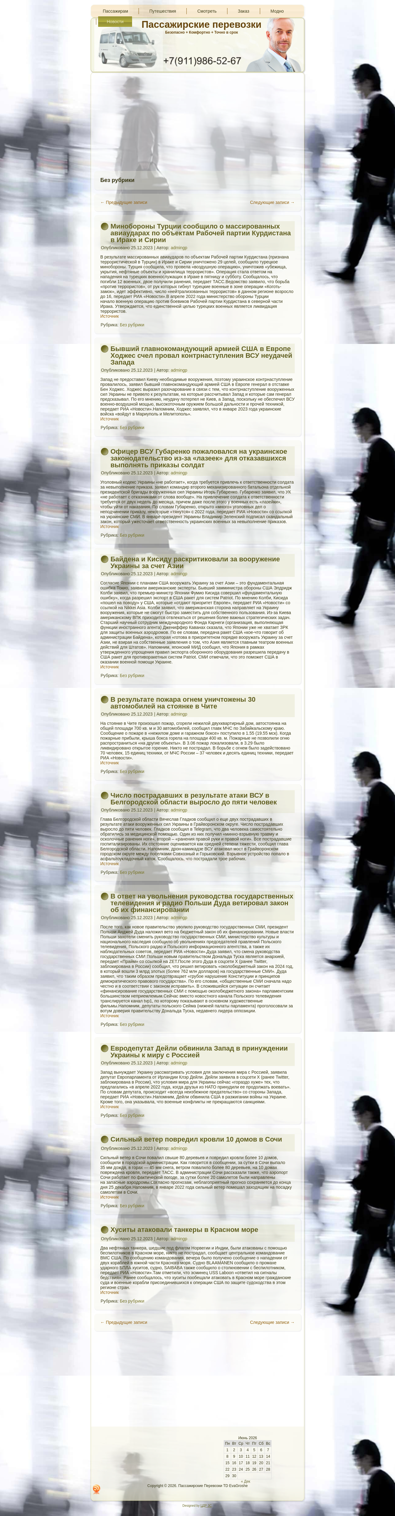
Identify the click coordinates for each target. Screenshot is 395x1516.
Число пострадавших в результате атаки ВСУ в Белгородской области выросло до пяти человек (193, 798)
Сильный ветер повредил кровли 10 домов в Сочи (196, 1139)
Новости (115, 21)
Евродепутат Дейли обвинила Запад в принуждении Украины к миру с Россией (199, 1051)
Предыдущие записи (123, 202)
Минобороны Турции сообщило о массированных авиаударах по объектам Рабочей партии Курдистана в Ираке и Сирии (200, 233)
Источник (109, 316)
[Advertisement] (197, 121)
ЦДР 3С (206, 1505)
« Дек (245, 1481)
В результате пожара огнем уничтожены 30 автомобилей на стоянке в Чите (183, 703)
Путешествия (162, 11)
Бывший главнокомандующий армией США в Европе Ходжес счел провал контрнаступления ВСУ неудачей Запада (201, 355)
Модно (277, 11)
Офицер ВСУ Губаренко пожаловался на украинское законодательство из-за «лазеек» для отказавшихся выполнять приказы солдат (198, 458)
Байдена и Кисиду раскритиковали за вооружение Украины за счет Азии (195, 562)
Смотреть (206, 11)
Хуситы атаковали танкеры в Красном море (184, 1229)
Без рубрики (132, 324)
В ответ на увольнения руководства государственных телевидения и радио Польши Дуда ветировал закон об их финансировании (201, 903)
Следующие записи (272, 202)
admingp (179, 247)
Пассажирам (115, 11)
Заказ (243, 11)
